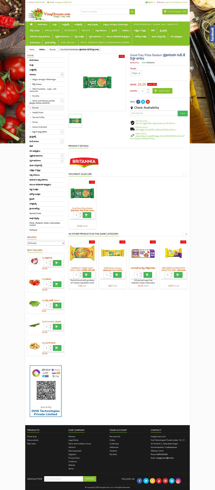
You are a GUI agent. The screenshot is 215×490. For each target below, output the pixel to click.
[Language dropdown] (150, 2)
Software (33, 230)
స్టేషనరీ (114, 30)
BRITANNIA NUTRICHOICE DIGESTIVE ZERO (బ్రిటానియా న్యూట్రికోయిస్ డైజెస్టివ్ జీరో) (173, 270)
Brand (144, 62)
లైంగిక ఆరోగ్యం (50, 42)
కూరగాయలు (42, 24)
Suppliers (72, 454)
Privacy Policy (74, 458)
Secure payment (74, 451)
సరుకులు (125, 30)
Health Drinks (37, 112)
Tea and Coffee (38, 117)
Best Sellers (34, 250)
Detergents (71, 30)
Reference (134, 62)
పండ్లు (54, 24)
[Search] (107, 11)
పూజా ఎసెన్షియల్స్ (159, 36)
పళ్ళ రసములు (101, 30)
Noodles (35, 96)
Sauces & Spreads (39, 127)
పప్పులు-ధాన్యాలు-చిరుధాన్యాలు (115, 24)
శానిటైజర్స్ (78, 24)
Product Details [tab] (78, 145)
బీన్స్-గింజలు (35, 30)
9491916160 (40, 2)
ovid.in (161, 451)
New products (33, 440)
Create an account (180, 2)
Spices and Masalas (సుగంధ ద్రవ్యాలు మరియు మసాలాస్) (42, 102)
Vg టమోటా (46, 279)
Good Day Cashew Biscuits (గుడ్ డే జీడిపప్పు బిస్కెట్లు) (82, 209)
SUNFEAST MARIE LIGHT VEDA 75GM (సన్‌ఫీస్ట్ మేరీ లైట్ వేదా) (82, 270)
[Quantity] (46, 263)
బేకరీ (153, 30)
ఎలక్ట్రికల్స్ (66, 24)
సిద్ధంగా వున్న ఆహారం (39, 132)
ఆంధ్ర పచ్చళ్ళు (92, 24)
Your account (118, 430)
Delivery (71, 436)
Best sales (31, 444)
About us (72, 447)
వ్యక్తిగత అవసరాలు (62, 36)
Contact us (72, 461)
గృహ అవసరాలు (95, 36)
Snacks (35, 122)
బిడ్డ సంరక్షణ (79, 36)
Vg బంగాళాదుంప (48, 343)
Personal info (115, 436)
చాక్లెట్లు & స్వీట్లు (140, 30)
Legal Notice (73, 440)
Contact (156, 430)
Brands (31, 237)
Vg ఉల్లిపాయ (47, 258)
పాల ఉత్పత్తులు (177, 36)
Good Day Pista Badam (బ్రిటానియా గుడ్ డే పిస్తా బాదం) (113, 209)
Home (30, 55)
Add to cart (162, 90)
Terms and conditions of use (79, 444)
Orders (112, 440)
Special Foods (52, 30)
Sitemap (71, 465)
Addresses (114, 447)
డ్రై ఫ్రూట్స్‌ (163, 30)
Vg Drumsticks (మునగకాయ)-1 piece (52, 322)
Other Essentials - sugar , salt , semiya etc (155, 24)
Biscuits (86, 30)
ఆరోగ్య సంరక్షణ (141, 36)
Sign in (167, 2)
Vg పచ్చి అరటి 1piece (51, 300)
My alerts (113, 454)
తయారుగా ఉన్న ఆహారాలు (40, 36)
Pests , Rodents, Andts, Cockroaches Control (105, 42)
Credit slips (114, 444)
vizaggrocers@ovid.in (63, 2)
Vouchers (113, 451)
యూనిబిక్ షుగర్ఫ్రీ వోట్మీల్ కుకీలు (143, 268)
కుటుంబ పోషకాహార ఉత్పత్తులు (118, 36)
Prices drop (32, 436)
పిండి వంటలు (35, 42)
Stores (71, 469)
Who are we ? (68, 42)
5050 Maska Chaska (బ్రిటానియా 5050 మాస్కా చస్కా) (113, 270)
